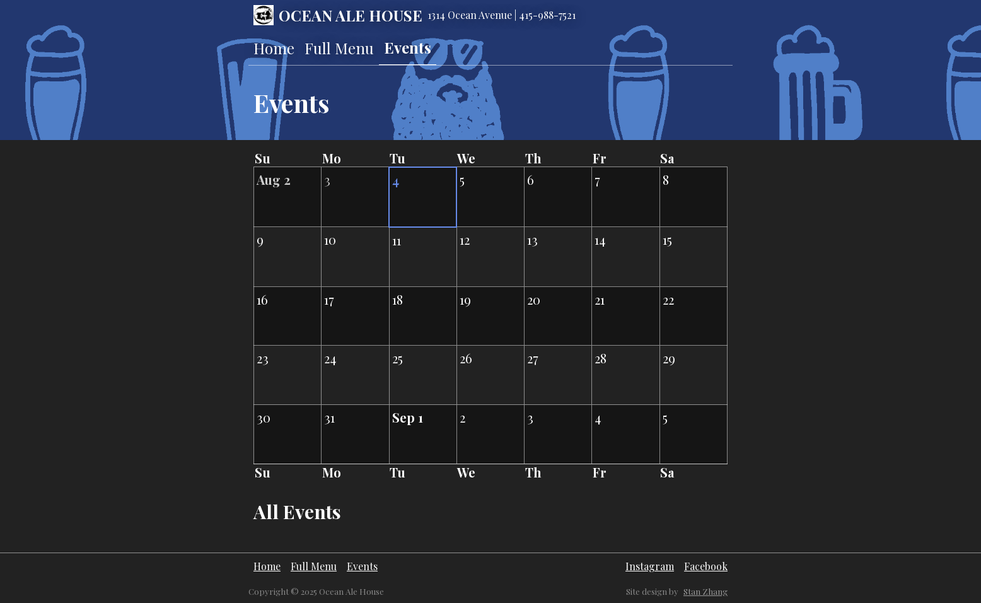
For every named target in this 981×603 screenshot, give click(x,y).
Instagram (649, 566)
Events (407, 47)
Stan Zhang (705, 591)
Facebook (706, 566)
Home (273, 48)
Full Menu (339, 48)
